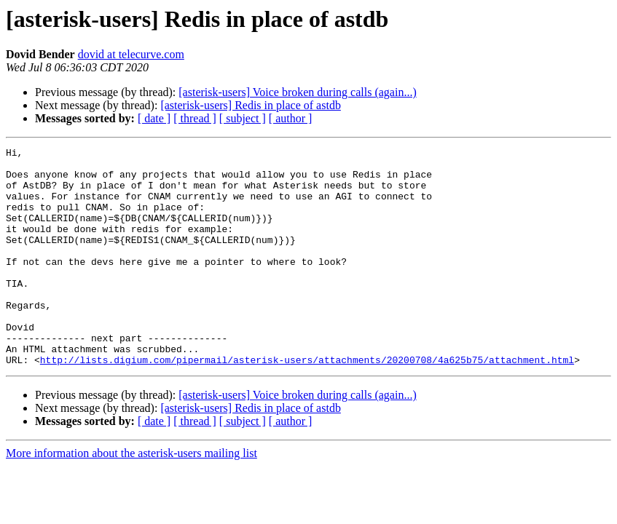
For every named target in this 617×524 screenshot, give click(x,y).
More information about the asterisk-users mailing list (131, 497)
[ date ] (154, 118)
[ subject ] (242, 118)
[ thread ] (194, 118)
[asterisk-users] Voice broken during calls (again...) (297, 92)
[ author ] (291, 118)
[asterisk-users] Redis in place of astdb (250, 105)
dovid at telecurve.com (131, 54)
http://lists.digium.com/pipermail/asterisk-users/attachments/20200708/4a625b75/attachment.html (307, 403)
